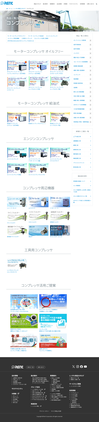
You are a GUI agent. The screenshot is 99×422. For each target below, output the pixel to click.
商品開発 (55, 383)
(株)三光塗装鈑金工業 (37, 392)
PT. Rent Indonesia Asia (38, 399)
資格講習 (53, 389)
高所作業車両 (77, 44)
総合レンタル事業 (55, 378)
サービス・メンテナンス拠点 (38, 383)
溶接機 (75, 87)
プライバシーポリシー (44, 411)
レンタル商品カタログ (76, 375)
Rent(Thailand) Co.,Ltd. (38, 396)
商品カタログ (37, 4)
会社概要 (15, 381)
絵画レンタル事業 (55, 391)
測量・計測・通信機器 (79, 117)
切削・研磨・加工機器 (79, 96)
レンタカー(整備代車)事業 (57, 387)
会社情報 (59, 4)
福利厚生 (74, 402)
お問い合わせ (90, 4)
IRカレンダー (16, 401)
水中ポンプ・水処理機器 (80, 105)
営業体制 (55, 379)
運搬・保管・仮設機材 (79, 70)
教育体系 (74, 401)
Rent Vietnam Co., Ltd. (38, 398)
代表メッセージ (16, 379)
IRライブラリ (16, 397)
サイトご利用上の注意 (56, 411)
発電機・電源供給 (78, 83)
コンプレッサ (77, 75)
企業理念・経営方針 (17, 378)
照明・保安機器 (78, 113)
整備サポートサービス (56, 384)
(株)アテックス (35, 391)
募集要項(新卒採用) (75, 405)
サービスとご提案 (75, 384)
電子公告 (15, 402)
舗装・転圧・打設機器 (79, 57)
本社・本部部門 (35, 378)
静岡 (45, 379)
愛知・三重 (34, 381)
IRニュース (15, 396)
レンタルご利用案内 (55, 393)
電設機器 (76, 79)
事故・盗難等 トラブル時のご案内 (58, 397)
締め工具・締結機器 (79, 92)
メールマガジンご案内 (76, 386)
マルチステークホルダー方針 (19, 384)
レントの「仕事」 (74, 394)
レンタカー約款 (54, 398)
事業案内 (52, 4)
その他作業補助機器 (79, 109)
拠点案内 (45, 4)
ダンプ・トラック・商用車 (80, 40)
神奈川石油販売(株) (37, 394)
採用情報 (82, 4)
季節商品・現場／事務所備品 (81, 122)
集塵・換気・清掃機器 (79, 100)
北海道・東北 (43, 378)
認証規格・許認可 (17, 383)
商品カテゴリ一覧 (75, 378)
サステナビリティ (73, 4)
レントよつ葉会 (35, 406)
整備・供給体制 (56, 381)
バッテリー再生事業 (56, 386)
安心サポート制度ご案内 (57, 395)
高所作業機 (77, 49)
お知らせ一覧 (30, 367)
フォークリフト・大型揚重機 (81, 62)
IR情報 (65, 4)
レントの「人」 (74, 397)
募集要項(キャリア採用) (76, 407)
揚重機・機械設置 (78, 66)
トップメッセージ (74, 392)
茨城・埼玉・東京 (36, 379)
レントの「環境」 (74, 399)
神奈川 (42, 379)
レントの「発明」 (74, 396)
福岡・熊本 (45, 381)
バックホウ (76, 53)
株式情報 (15, 399)
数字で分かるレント (75, 404)
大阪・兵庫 (40, 381)
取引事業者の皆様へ (56, 400)
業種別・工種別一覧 (75, 379)
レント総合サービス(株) (37, 389)
